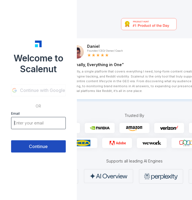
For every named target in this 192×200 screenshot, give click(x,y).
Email (15, 113)
